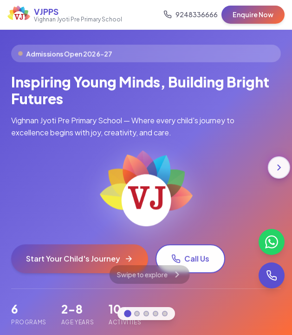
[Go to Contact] (165, 313)
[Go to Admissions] (155, 313)
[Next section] (279, 167)
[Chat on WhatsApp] (272, 242)
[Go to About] (137, 313)
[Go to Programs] (146, 313)
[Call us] (190, 14)
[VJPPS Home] (64, 15)
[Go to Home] (127, 313)
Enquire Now (253, 14)
